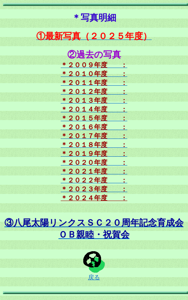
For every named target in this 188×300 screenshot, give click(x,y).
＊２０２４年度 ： (94, 198)
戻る (94, 274)
